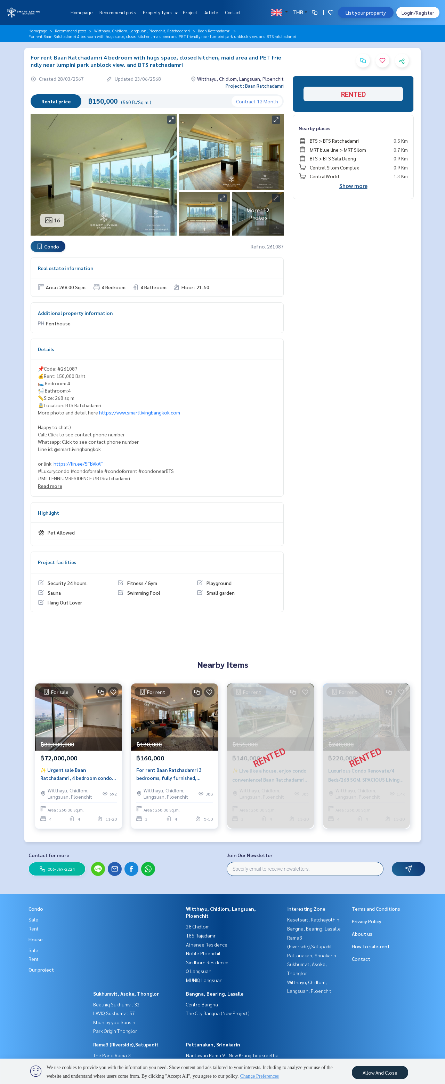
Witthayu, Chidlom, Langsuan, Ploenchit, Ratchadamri (142, 30)
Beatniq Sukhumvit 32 (116, 1004)
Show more (353, 185)
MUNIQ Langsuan (204, 980)
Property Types (159, 12)
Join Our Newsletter (250, 855)
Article (211, 12)
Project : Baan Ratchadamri (255, 85)
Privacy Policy (366, 921)
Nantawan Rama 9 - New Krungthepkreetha (232, 1055)
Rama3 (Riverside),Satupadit (126, 1044)
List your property (366, 12)
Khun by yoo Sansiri (114, 1022)
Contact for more (49, 855)
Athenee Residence (206, 944)
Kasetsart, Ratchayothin (313, 919)
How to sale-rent (371, 946)
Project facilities (57, 562)
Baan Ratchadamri (214, 30)
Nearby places (314, 128)
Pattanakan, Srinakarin (213, 1044)
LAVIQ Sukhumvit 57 (114, 1013)
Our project (41, 969)
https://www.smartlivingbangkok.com (139, 412)
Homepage (81, 12)
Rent (34, 928)
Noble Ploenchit (203, 953)
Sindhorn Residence (207, 962)
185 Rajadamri (201, 935)
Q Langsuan (198, 971)
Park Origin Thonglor (115, 1031)
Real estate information (65, 268)
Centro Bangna (202, 1004)
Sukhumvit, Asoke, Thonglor (126, 993)
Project (190, 12)
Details (46, 349)
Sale (33, 919)
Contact (233, 12)
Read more (50, 486)
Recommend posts (117, 12)
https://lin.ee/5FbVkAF (78, 463)
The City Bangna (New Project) (218, 1013)
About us (362, 934)
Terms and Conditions (376, 908)
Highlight (48, 512)
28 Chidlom (198, 926)
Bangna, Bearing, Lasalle (214, 993)
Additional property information (75, 313)
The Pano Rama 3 (112, 1055)
